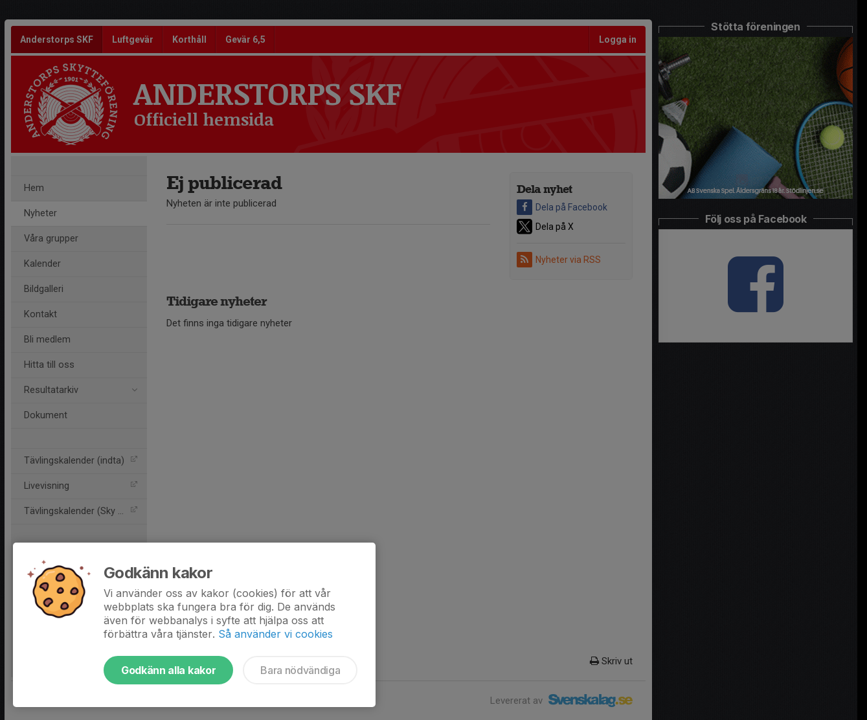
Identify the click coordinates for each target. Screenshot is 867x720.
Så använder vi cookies (275, 633)
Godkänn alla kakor (168, 670)
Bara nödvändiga (300, 670)
